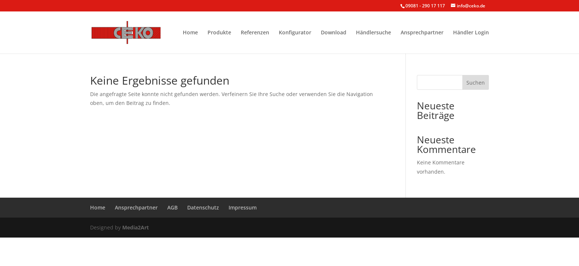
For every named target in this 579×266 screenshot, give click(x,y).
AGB (172, 207)
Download (333, 33)
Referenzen (255, 33)
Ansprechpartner (422, 33)
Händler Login (471, 33)
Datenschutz (203, 207)
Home (190, 33)
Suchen (475, 82)
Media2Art (135, 227)
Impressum (243, 207)
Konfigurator (295, 33)
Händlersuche (373, 33)
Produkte (219, 33)
